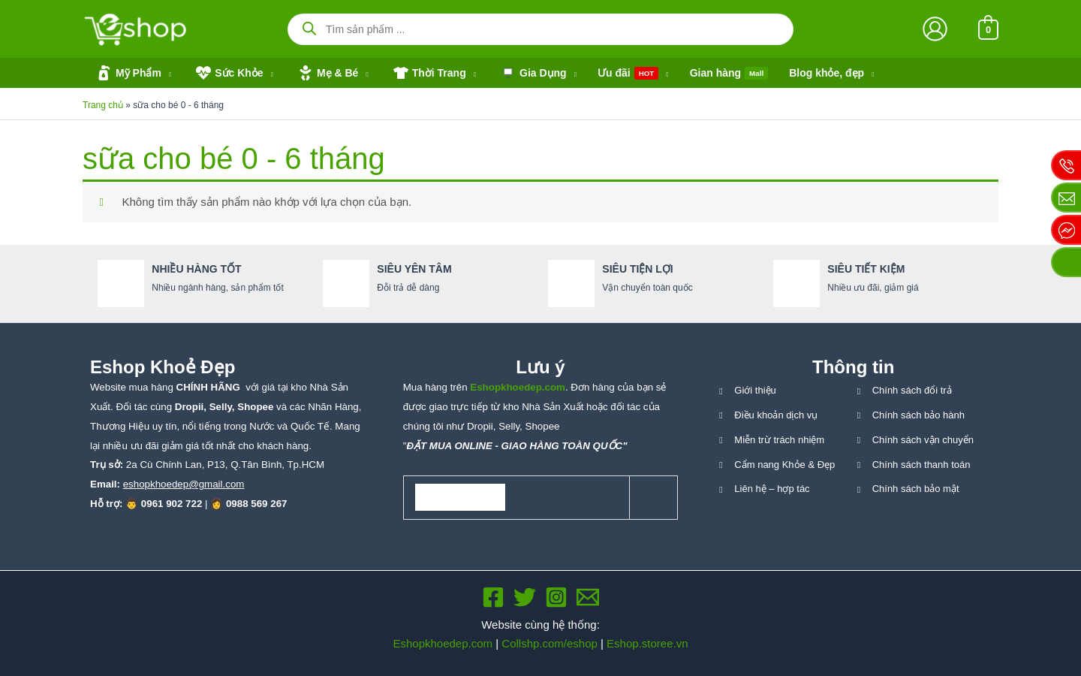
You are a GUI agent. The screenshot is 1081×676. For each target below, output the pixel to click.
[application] (166, 73)
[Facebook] (493, 597)
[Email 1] (588, 597)
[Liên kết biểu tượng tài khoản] (935, 29)
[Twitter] (524, 597)
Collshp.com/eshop (549, 643)
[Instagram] (556, 597)
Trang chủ (103, 105)
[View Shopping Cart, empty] (988, 29)
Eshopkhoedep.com (442, 643)
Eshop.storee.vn (647, 643)
